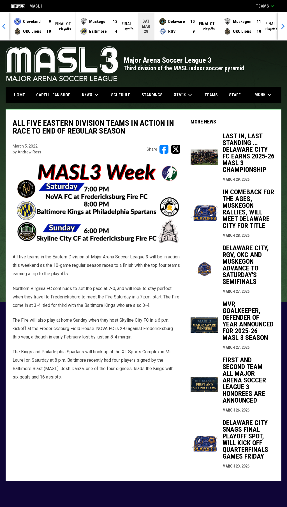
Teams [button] (266, 6)
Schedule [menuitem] (120, 94)
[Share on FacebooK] (163, 149)
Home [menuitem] (19, 94)
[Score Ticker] (143, 26)
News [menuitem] (91, 95)
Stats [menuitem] (183, 95)
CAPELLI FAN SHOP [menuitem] (55, 94)
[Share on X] (175, 149)
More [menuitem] (263, 95)
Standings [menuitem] (152, 94)
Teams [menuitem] (211, 94)
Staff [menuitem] (235, 94)
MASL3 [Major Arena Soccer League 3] (26, 7)
